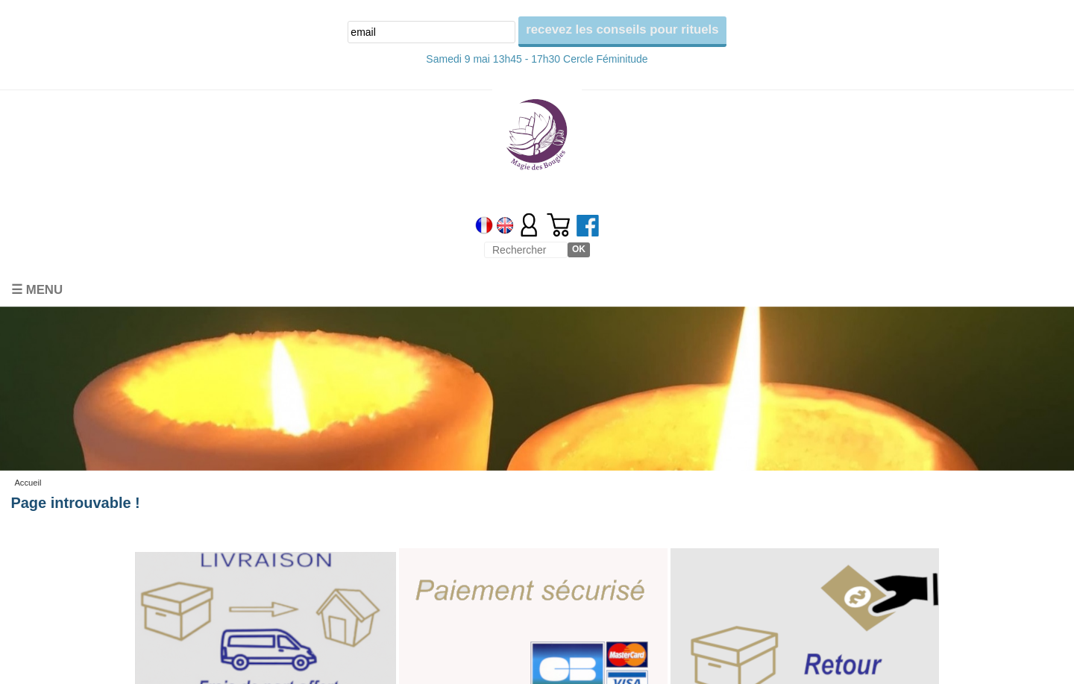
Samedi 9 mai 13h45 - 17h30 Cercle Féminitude (536, 59)
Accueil (27, 482)
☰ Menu (37, 290)
